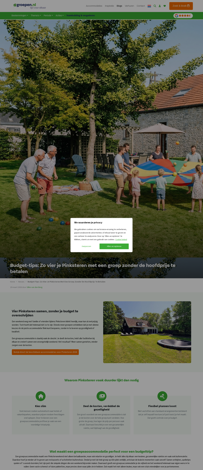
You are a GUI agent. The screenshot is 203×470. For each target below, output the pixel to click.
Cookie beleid (121, 239)
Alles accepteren (114, 246)
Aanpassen (86, 246)
